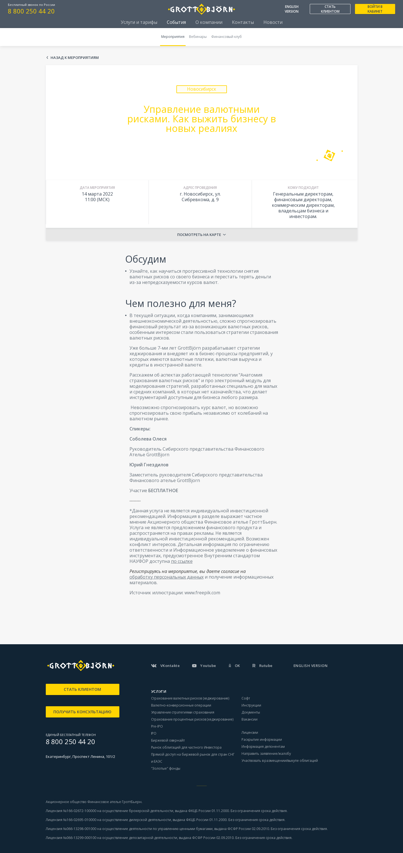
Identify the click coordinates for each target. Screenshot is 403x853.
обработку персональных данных (166, 577)
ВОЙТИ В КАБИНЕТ (375, 9)
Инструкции (251, 705)
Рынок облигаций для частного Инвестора (186, 747)
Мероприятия (173, 36)
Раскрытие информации (262, 739)
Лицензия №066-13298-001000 (71, 828)
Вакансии (250, 719)
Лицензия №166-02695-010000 (71, 819)
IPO (154, 733)
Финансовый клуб (226, 36)
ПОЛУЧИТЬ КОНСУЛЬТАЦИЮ (82, 711)
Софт (246, 698)
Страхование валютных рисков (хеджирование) (190, 698)
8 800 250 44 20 (31, 11)
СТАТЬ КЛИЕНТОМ (330, 9)
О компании (208, 22)
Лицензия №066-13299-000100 (71, 837)
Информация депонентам (263, 746)
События (176, 22)
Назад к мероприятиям (75, 57)
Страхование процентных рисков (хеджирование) (192, 719)
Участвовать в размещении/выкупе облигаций (280, 760)
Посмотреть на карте (199, 234)
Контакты (243, 22)
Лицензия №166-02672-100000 (71, 810)
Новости (273, 22)
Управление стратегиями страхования (183, 712)
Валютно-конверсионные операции (181, 705)
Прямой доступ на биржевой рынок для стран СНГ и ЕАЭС (193, 758)
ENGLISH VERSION (292, 9)
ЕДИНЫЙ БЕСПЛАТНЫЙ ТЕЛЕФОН (71, 735)
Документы (251, 712)
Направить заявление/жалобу (266, 753)
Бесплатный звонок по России (31, 5)
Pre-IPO (157, 726)
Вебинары (198, 36)
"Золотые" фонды (166, 768)
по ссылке (182, 561)
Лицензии (250, 732)
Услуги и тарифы (139, 22)
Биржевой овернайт (168, 740)
